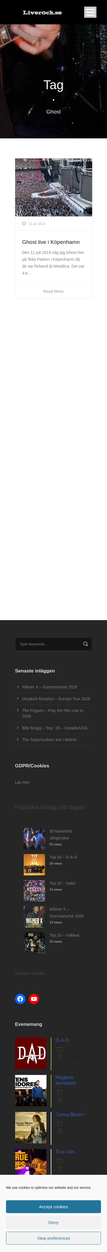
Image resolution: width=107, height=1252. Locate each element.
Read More (53, 291)
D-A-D (62, 1040)
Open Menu (90, 12)
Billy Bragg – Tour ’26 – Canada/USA (55, 728)
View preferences (53, 1238)
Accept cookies (53, 1206)
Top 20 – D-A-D (63, 857)
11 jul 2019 (37, 224)
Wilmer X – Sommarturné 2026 (49, 687)
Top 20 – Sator (63, 883)
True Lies (65, 1152)
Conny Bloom (70, 1114)
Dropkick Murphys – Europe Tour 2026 (56, 698)
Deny (53, 1222)
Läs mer (22, 782)
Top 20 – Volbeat (64, 935)
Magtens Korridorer (66, 1080)
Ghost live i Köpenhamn (51, 242)
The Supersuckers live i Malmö (49, 739)
